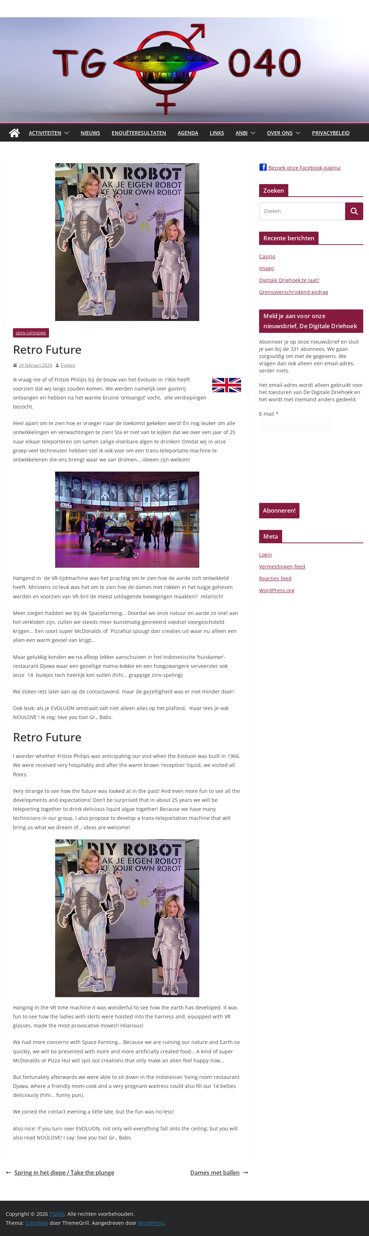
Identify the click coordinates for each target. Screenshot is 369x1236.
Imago (266, 268)
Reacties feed (275, 578)
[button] (65, 133)
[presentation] (288, 470)
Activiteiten (45, 132)
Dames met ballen (219, 1173)
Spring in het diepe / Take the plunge (60, 1173)
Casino (267, 256)
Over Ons (280, 132)
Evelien (68, 365)
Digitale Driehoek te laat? (289, 280)
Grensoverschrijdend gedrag (293, 292)
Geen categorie (31, 332)
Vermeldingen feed (282, 566)
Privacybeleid (331, 132)
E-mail (269, 413)
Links (217, 132)
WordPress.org (276, 590)
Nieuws (90, 132)
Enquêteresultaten (139, 132)
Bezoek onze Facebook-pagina (300, 167)
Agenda (188, 132)
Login (265, 554)
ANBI (242, 132)
